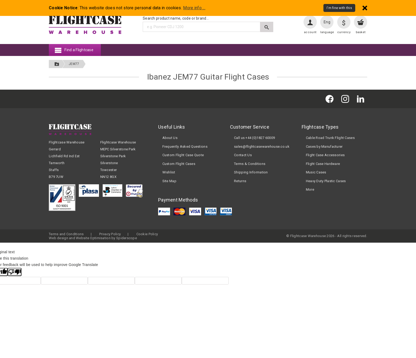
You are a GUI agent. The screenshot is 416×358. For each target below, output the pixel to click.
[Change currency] (343, 22)
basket (361, 32)
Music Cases (316, 172)
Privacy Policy (110, 234)
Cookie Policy (147, 234)
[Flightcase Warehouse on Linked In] (362, 99)
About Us (169, 138)
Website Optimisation (93, 238)
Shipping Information (251, 172)
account (310, 32)
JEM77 (74, 64)
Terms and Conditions (66, 234)
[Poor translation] (14, 272)
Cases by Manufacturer (324, 147)
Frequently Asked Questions (184, 147)
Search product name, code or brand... (176, 18)
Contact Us (243, 155)
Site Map (169, 181)
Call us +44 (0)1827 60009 (254, 138)
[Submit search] (266, 27)
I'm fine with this (339, 8)
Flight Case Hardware (323, 164)
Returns (240, 181)
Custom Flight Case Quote (183, 155)
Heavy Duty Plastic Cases (326, 181)
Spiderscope (126, 238)
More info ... (194, 8)
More (310, 189)
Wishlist (168, 172)
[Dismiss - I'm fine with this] (364, 8)
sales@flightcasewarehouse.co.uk (261, 147)
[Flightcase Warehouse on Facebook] (331, 99)
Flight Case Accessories (325, 155)
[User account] (310, 22)
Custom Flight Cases (178, 164)
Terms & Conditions (249, 164)
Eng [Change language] (327, 22)
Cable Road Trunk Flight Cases (330, 138)
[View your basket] (360, 22)
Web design (58, 238)
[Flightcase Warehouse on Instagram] (346, 99)
